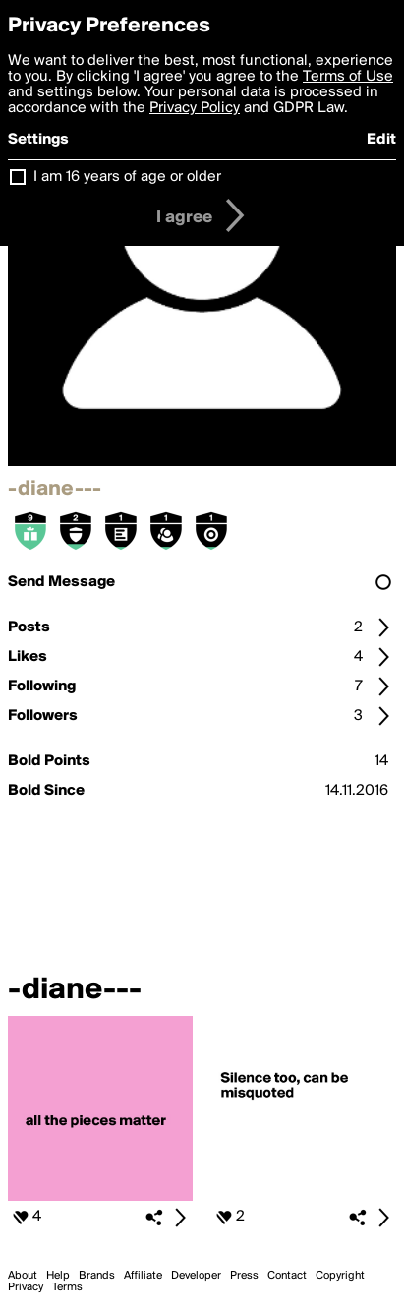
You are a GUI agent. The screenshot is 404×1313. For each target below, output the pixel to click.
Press (244, 1276)
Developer (196, 1276)
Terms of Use (348, 77)
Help (58, 1276)
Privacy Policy (194, 108)
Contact (287, 1276)
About (22, 1276)
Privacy (25, 1287)
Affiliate (143, 1276)
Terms (67, 1287)
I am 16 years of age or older (127, 177)
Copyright (340, 1276)
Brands (97, 1276)
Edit (381, 140)
